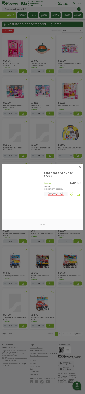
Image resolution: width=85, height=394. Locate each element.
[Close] (80, 167)
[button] (55, 195)
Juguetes (47, 183)
